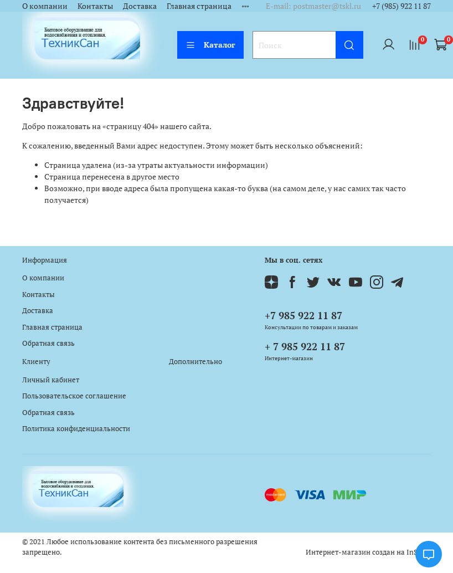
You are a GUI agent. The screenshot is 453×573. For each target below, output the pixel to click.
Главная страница (199, 6)
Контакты (95, 6)
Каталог (210, 44)
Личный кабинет (50, 380)
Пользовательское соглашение (74, 396)
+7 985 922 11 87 (303, 315)
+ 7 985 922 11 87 (305, 346)
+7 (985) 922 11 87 (401, 6)
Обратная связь (48, 343)
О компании (45, 6)
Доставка (140, 6)
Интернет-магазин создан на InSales (368, 552)
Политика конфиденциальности (76, 428)
